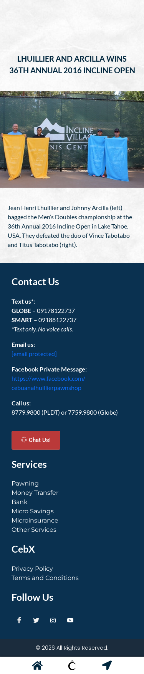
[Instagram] (53, 620)
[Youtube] (70, 620)
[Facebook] (19, 620)
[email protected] (34, 353)
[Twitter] (36, 620)
